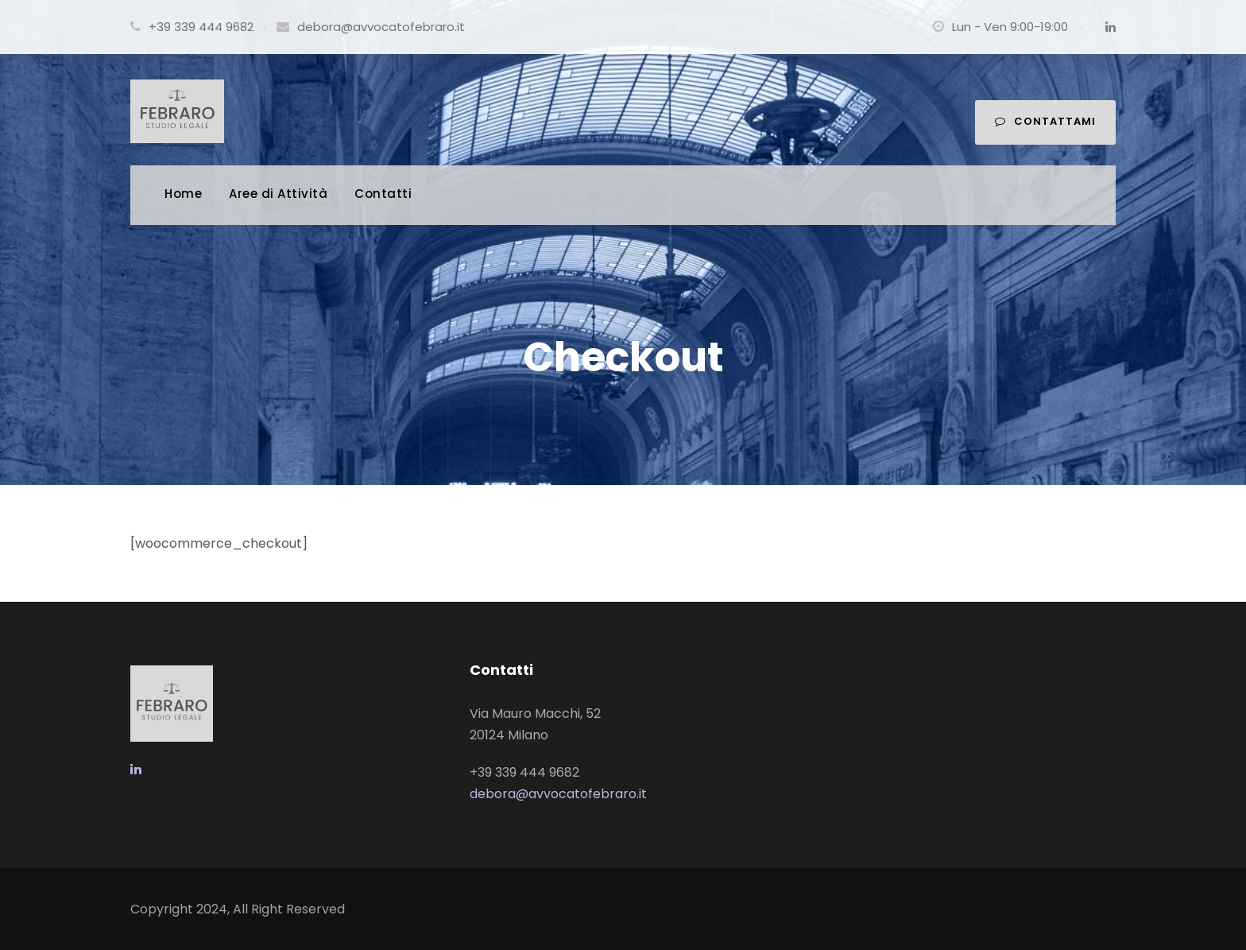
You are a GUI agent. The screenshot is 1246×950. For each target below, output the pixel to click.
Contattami (1045, 121)
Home (183, 193)
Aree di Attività (278, 193)
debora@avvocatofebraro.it (381, 26)
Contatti (383, 193)
